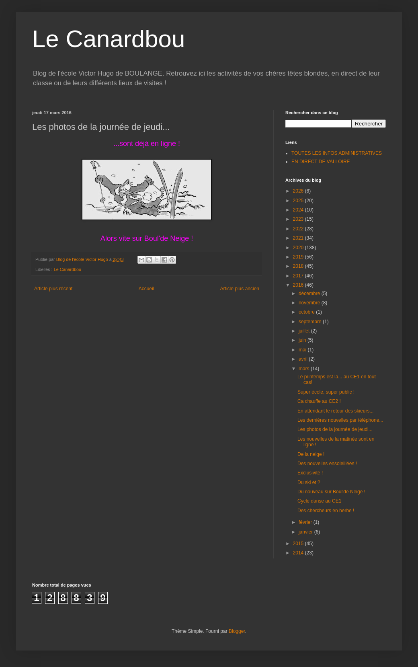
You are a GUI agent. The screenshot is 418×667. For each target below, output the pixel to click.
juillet (305, 331)
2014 (299, 553)
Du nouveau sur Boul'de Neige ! (331, 492)
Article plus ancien (239, 288)
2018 (299, 266)
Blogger (237, 631)
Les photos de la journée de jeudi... (335, 429)
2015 (299, 543)
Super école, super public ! (325, 392)
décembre (310, 293)
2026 (299, 191)
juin (303, 340)
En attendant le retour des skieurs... (335, 411)
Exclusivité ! (310, 473)
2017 (299, 276)
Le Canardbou (108, 38)
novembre (310, 303)
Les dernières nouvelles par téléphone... (340, 420)
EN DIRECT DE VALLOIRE (320, 161)
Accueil (146, 288)
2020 (299, 247)
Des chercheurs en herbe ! (325, 510)
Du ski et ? (308, 482)
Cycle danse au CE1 (319, 501)
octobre (307, 312)
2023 (299, 219)
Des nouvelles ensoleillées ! (327, 463)
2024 (299, 210)
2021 (299, 238)
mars (305, 368)
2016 (299, 285)
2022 (299, 229)
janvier (306, 532)
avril (304, 359)
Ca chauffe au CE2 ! (319, 401)
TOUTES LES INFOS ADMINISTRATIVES (336, 153)
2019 (299, 257)
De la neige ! (310, 454)
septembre (311, 321)
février (306, 522)
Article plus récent (53, 288)
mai (303, 350)
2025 (299, 200)
